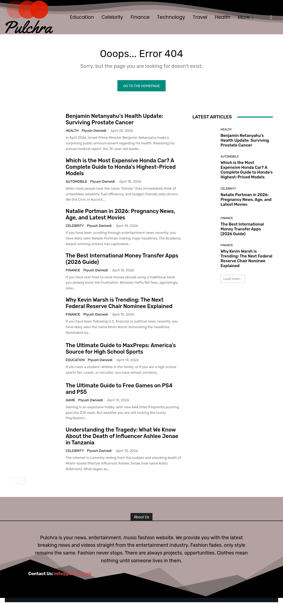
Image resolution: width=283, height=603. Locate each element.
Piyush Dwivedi (94, 131)
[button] (271, 17)
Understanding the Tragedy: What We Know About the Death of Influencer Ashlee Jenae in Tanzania (122, 437)
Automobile (76, 182)
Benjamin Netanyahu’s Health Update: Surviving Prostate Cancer (114, 120)
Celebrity (75, 226)
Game (70, 400)
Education (75, 360)
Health (72, 131)
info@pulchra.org (72, 574)
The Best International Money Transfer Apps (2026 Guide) (242, 229)
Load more (232, 279)
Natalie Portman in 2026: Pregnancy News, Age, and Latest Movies (120, 215)
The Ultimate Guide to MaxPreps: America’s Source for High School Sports (121, 349)
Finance (73, 270)
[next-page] (22, 481)
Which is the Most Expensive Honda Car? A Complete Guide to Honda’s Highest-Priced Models (121, 167)
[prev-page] (13, 481)
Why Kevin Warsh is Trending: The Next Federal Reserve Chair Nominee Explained (119, 303)
